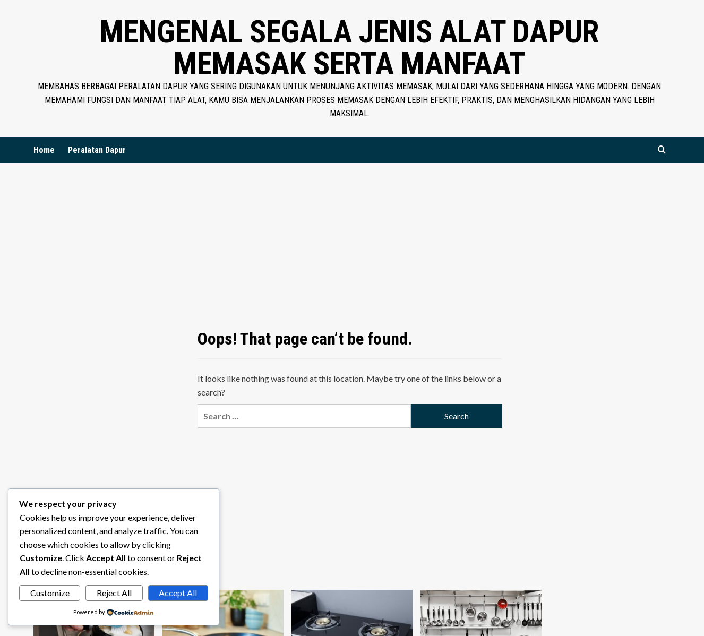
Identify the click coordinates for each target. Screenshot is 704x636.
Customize (50, 593)
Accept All (178, 593)
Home (44, 150)
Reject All (114, 593)
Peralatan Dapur (97, 150)
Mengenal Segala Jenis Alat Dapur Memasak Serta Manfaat (349, 47)
